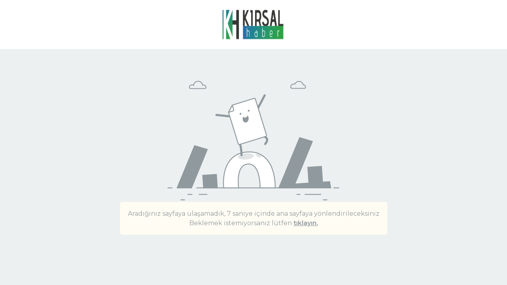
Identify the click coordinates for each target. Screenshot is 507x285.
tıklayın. (306, 223)
